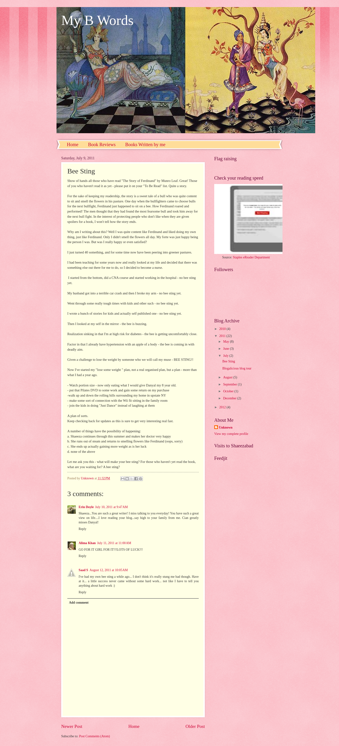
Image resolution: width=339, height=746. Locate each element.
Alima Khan (87, 543)
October (228, 391)
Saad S (83, 570)
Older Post (195, 726)
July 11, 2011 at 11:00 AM (114, 543)
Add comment (79, 602)
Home (72, 144)
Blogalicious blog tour (236, 368)
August (228, 377)
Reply (82, 529)
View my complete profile (231, 434)
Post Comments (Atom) (94, 736)
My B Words (97, 20)
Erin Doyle (86, 507)
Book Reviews (102, 144)
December (230, 398)
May (226, 341)
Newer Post (71, 726)
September (230, 384)
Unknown (226, 427)
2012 (222, 407)
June (226, 348)
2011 (222, 336)
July (226, 355)
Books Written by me (145, 144)
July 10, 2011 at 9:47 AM (111, 507)
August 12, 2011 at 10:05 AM (108, 570)
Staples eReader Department (251, 257)
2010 (222, 329)
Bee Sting (228, 361)
